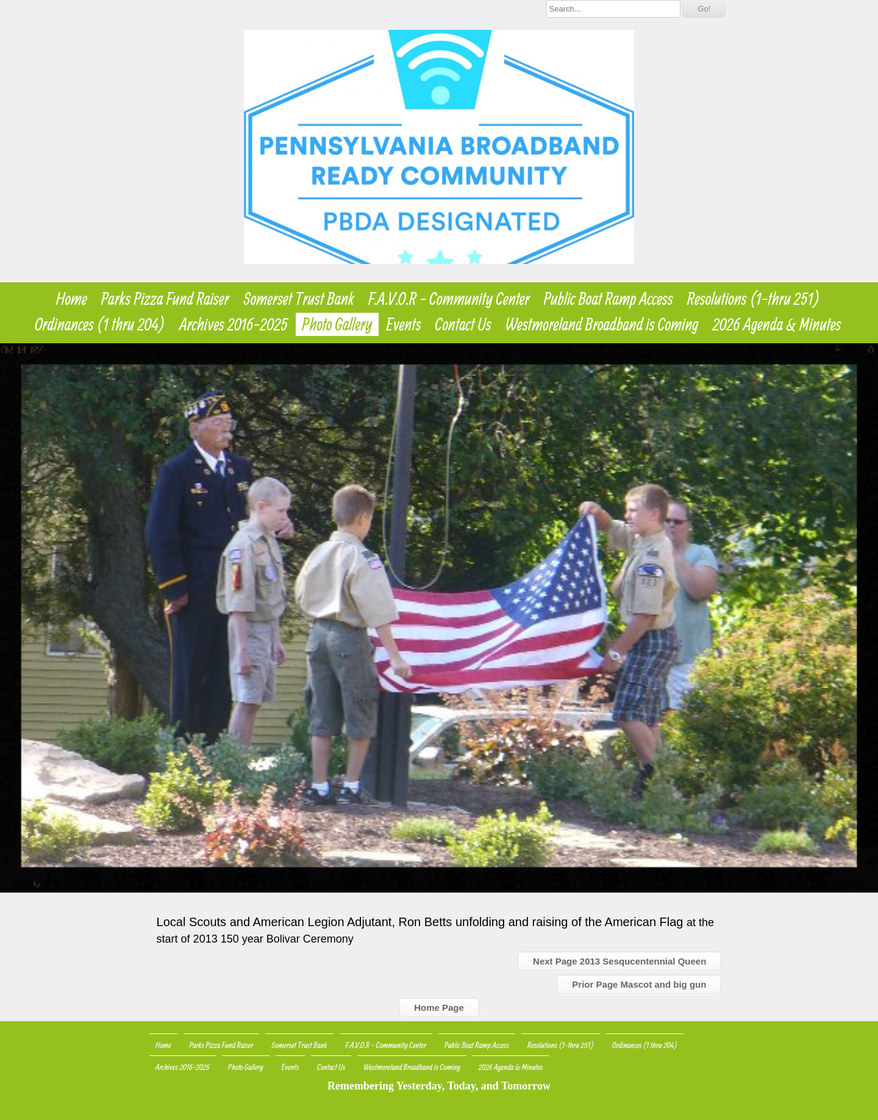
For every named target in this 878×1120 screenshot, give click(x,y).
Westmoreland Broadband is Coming (602, 324)
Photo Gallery (337, 324)
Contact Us (463, 324)
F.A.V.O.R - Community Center (448, 299)
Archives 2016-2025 (233, 324)
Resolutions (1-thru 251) (753, 299)
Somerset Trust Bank (299, 299)
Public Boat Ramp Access (608, 299)
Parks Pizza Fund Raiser (165, 299)
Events (404, 324)
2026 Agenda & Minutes (777, 324)
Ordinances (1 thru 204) (100, 324)
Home (71, 299)
